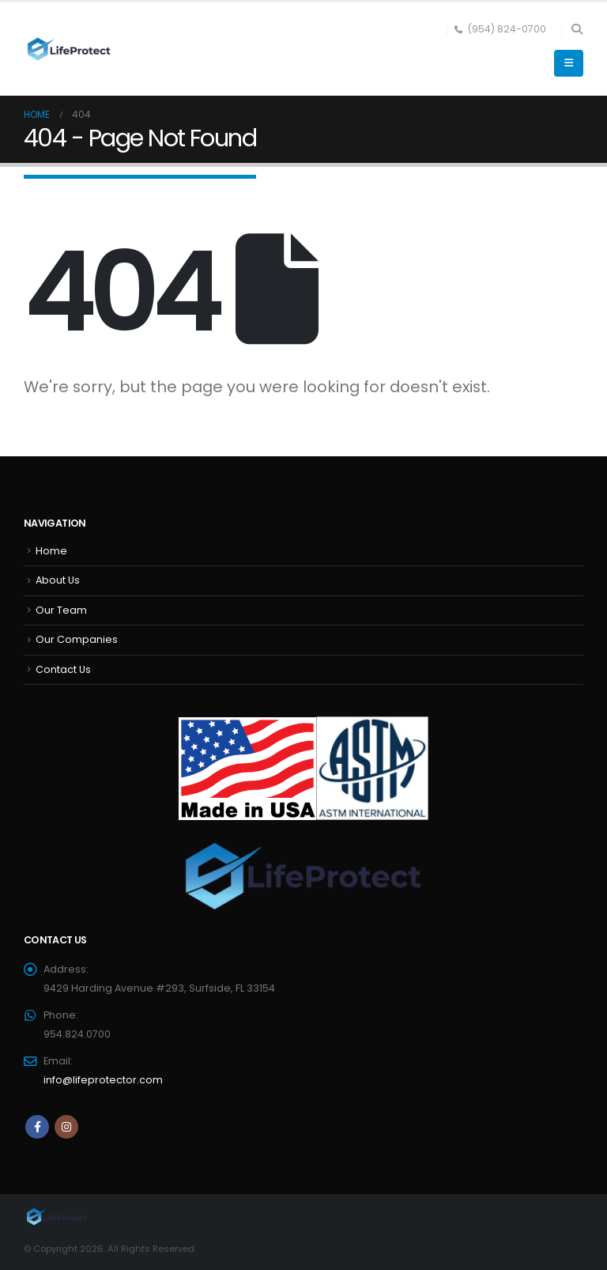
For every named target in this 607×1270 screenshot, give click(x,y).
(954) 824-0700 (500, 29)
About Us (58, 580)
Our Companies (77, 639)
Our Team (61, 610)
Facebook (37, 1127)
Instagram (66, 1127)
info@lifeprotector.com (103, 1080)
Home (51, 551)
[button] (576, 29)
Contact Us (63, 669)
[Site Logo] (67, 49)
